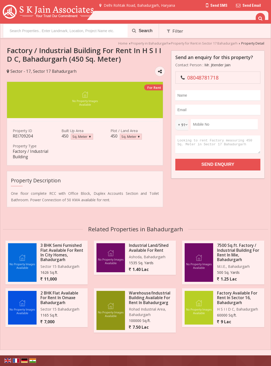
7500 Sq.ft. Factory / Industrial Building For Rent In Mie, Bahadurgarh (238, 252)
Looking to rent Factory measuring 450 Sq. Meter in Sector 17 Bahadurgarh (217, 145)
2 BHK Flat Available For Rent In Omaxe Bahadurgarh (59, 297)
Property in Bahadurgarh (150, 43)
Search (142, 30)
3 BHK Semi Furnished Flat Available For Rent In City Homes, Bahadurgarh (61, 252)
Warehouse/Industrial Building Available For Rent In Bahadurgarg (149, 297)
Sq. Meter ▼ (81, 136)
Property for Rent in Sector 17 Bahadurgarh (204, 43)
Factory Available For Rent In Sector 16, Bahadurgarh (237, 297)
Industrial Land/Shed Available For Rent (149, 248)
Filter (175, 31)
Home (123, 43)
